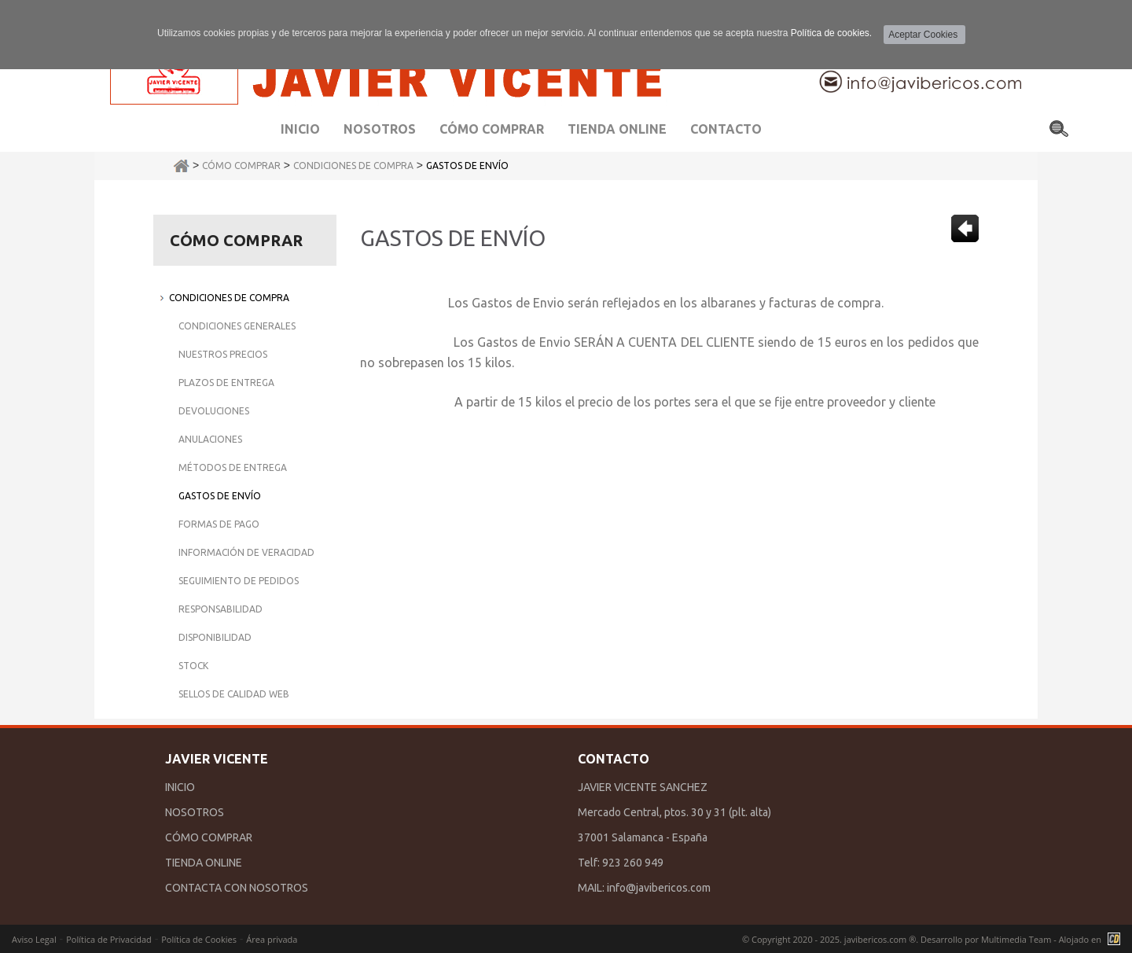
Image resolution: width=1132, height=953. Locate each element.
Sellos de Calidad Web (233, 694)
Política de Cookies (199, 939)
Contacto (726, 129)
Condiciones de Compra (353, 165)
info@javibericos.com (659, 887)
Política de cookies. (831, 33)
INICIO (180, 787)
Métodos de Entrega (232, 467)
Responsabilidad (220, 609)
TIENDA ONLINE (203, 862)
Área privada (271, 939)
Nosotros (380, 129)
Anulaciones (210, 439)
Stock (193, 665)
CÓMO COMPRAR (208, 837)
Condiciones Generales (237, 326)
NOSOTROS (194, 812)
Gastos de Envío (467, 165)
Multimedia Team (1016, 939)
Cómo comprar (491, 129)
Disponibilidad (215, 637)
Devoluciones (213, 411)
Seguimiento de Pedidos (238, 581)
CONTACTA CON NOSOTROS (236, 887)
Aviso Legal (34, 939)
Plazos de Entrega (226, 382)
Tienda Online (617, 129)
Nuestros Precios (222, 354)
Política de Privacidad (109, 939)
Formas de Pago (218, 524)
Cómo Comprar (241, 165)
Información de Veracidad (246, 552)
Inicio (300, 129)
